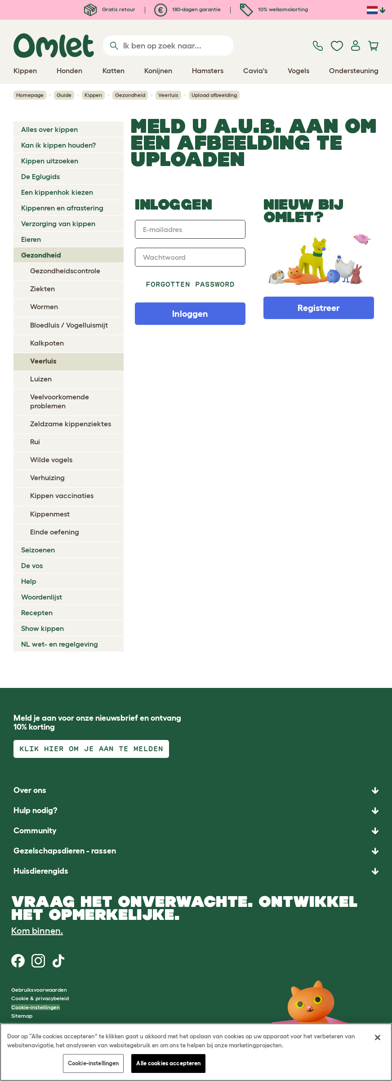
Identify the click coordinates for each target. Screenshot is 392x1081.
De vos (32, 565)
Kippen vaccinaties (62, 495)
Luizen (41, 379)
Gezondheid (130, 95)
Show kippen (42, 628)
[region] (196, 1052)
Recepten (37, 612)
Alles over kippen (49, 129)
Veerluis (168, 95)
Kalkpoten (47, 343)
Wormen (44, 306)
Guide (64, 95)
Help (28, 581)
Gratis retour (109, 9)
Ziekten (42, 288)
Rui (35, 442)
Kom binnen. (37, 931)
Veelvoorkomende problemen (59, 401)
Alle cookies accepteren (168, 1063)
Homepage (30, 95)
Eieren (31, 239)
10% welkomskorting (274, 9)
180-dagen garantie (187, 9)
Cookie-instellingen (35, 1007)
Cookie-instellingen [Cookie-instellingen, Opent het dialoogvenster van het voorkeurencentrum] (93, 1063)
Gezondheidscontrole (65, 271)
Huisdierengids (40, 871)
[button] (196, 871)
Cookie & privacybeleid (40, 998)
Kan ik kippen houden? (58, 145)
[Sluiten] (378, 1037)
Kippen (93, 95)
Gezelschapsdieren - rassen (64, 850)
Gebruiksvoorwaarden (39, 990)
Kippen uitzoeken (49, 161)
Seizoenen (38, 550)
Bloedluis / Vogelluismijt (69, 325)
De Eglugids (40, 176)
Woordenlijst (41, 597)
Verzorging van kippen (58, 223)
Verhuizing (47, 477)
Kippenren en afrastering (62, 208)
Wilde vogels (51, 459)
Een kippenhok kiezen (57, 192)
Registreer (319, 308)
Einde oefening (54, 532)
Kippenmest (50, 514)
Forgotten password (190, 284)
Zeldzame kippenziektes (70, 424)
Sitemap (21, 1016)
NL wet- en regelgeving (59, 644)
